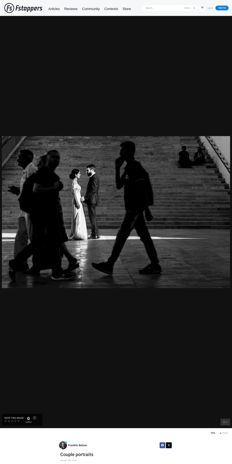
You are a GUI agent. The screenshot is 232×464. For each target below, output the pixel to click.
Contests (111, 9)
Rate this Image (14, 418)
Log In (210, 8)
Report (224, 433)
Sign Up (222, 8)
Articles (54, 9)
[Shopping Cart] (202, 8)
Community (91, 9)
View (213, 433)
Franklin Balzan (77, 445)
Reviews (70, 9)
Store (127, 9)
